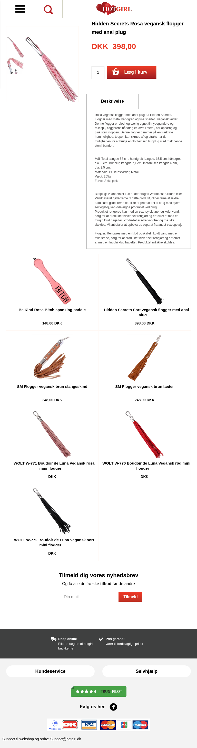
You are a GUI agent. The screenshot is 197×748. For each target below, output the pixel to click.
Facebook (113, 707)
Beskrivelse (112, 101)
